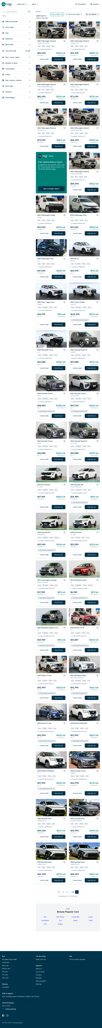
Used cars (5, 962)
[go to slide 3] (51, 37)
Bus (45, 917)
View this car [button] (58, 59)
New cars (5, 965)
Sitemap (38, 984)
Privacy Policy (17, 1022)
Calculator (5, 987)
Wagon (60, 924)
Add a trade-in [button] (57, 14)
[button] (29, 11)
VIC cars (5, 975)
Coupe (90, 917)
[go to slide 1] (48, 37)
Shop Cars (22, 4)
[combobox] (14, 11)
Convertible (75, 917)
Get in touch (6, 1006)
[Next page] (77, 892)
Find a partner (9, 1009)
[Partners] (95, 4)
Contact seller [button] (44, 59)
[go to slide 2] (49, 37)
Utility (90, 920)
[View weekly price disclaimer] (64, 55)
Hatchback (45, 920)
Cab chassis (60, 917)
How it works (40, 972)
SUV (60, 920)
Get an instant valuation (77, 959)
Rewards (39, 978)
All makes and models (9, 959)
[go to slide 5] (54, 37)
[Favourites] (80, 4)
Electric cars (6, 968)
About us (39, 969)
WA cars (5, 972)
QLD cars (5, 978)
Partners (39, 975)
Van (45, 924)
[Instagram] (7, 1015)
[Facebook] (3, 1015)
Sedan (75, 920)
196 (73, 892)
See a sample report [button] (51, 189)
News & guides (41, 981)
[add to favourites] (64, 41)
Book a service (41, 959)
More (35, 4)
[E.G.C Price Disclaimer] (73, 273)
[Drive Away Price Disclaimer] (43, 55)
